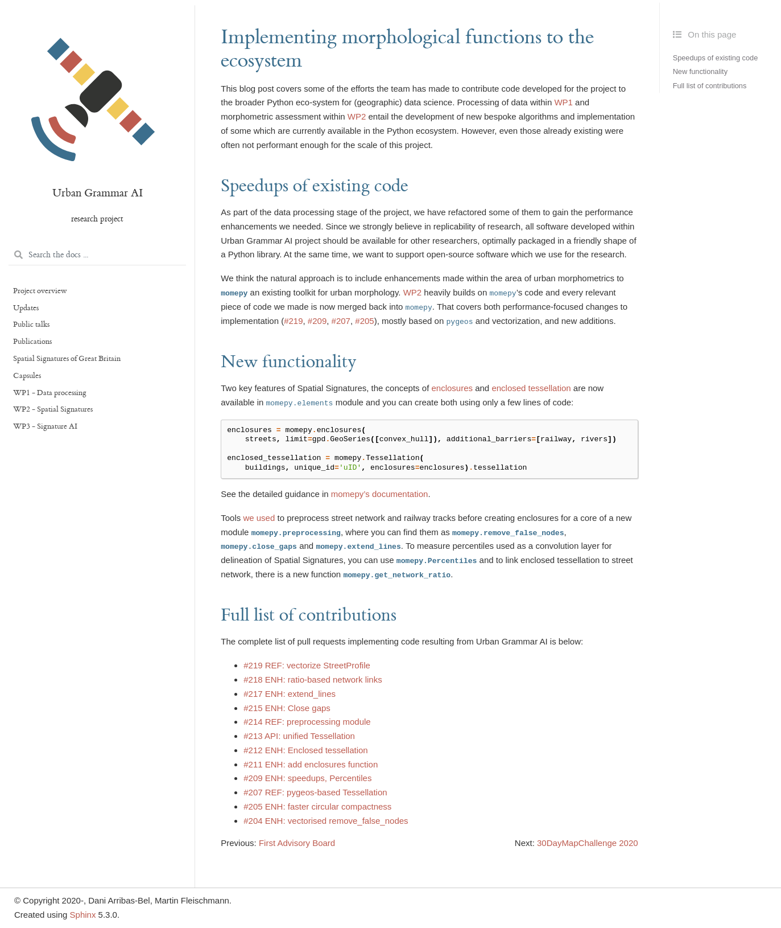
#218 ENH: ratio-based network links (312, 679)
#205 (364, 321)
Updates (26, 308)
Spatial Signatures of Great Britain (67, 358)
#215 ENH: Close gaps (286, 708)
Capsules (27, 375)
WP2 (357, 116)
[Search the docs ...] (97, 255)
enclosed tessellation (531, 388)
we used (259, 518)
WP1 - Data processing (49, 392)
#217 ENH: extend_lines (289, 694)
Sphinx (83, 914)
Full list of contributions (710, 85)
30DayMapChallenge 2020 (587, 843)
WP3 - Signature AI (45, 426)
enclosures (452, 388)
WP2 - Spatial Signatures (53, 409)
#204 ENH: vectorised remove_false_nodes (325, 821)
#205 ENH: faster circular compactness (317, 806)
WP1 (563, 102)
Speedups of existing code (715, 58)
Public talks (31, 325)
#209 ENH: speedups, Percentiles (307, 778)
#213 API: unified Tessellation (299, 736)
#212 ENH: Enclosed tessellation (305, 750)
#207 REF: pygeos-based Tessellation (315, 792)
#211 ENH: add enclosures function (310, 764)
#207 (341, 321)
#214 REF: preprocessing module (306, 721)
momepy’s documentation (379, 494)
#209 (317, 321)
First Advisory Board (297, 843)
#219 (293, 321)
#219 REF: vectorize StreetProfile (306, 665)
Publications (32, 341)
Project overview (40, 290)
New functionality (700, 72)
